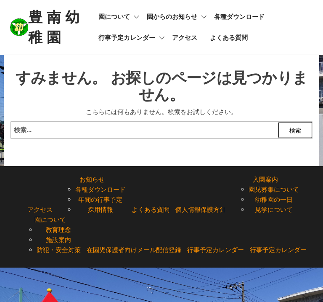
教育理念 (58, 230)
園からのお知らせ (172, 17)
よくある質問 (229, 38)
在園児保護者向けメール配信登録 (134, 250)
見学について (274, 209)
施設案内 (58, 240)
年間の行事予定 (100, 199)
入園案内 (265, 179)
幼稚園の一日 (274, 199)
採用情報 (100, 209)
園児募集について (274, 189)
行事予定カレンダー (126, 38)
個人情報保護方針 (200, 209)
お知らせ (92, 179)
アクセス (184, 38)
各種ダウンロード (239, 17)
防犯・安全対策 (59, 250)
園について (114, 17)
